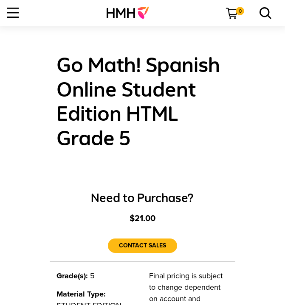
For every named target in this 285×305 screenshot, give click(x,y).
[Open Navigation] (13, 13)
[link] (131, 12)
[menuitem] (131, 12)
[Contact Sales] (142, 245)
